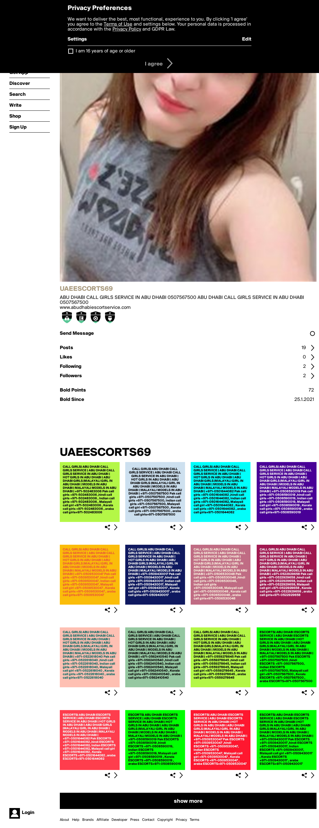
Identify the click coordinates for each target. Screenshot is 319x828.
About (64, 820)
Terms (194, 820)
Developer (119, 820)
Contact (148, 820)
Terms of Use (118, 24)
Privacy (181, 820)
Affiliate (103, 820)
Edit (246, 39)
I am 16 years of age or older (105, 51)
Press (134, 820)
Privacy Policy (126, 29)
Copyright (165, 820)
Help (75, 820)
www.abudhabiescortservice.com (95, 307)
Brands (88, 820)
